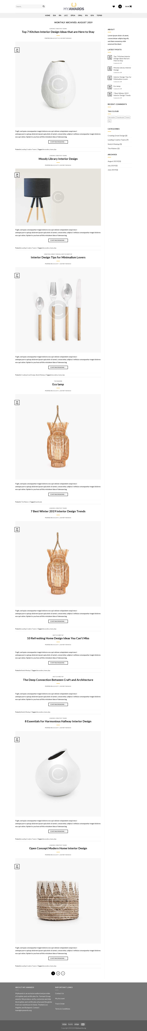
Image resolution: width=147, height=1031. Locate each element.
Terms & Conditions (62, 1009)
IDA (54, 15)
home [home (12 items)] (128, 117)
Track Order (60, 1004)
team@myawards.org (23, 1010)
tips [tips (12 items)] (109, 121)
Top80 (99, 15)
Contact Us (59, 993)
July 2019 (111, 165)
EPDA (73, 15)
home (52, 149)
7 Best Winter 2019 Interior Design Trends (58, 511)
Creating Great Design (52, 254)
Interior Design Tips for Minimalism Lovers (58, 257)
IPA (60, 15)
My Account (60, 998)
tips (55, 149)
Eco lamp (58, 384)
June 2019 (111, 170)
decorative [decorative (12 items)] (111, 117)
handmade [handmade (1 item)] (120, 117)
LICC (66, 15)
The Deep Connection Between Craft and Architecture (58, 679)
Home (47, 15)
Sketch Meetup (66, 254)
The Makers (58, 381)
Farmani (68, 38)
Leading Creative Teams (58, 28)
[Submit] (43, 6)
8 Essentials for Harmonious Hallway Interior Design (58, 721)
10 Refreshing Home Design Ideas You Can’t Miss (58, 638)
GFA (92, 15)
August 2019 (112, 161)
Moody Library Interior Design (58, 158)
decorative (46, 149)
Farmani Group (45, 996)
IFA (86, 15)
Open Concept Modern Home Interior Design (58, 848)
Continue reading (58, 142)
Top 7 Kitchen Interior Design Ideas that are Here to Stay (58, 31)
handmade (38, 502)
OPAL (80, 15)
